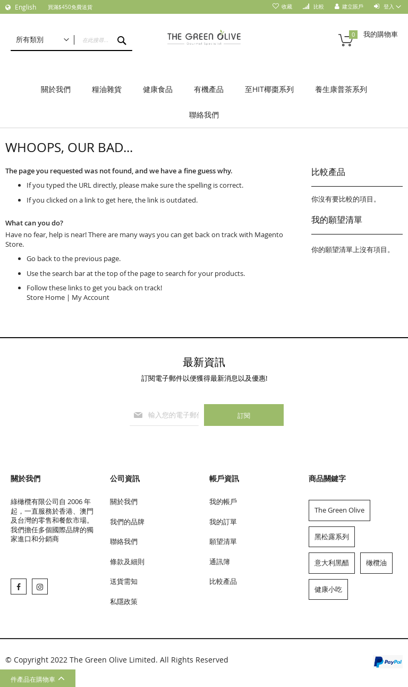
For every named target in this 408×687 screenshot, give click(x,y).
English (24, 7)
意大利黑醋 (331, 562)
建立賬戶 (352, 6)
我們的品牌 (127, 521)
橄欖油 (376, 562)
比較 (318, 6)
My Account (90, 297)
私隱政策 (124, 601)
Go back (39, 258)
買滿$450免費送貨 (70, 7)
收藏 (287, 6)
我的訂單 (223, 521)
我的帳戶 (223, 501)
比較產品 (223, 581)
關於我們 (124, 501)
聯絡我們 (124, 541)
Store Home (46, 297)
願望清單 (223, 541)
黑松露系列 (331, 536)
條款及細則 (127, 561)
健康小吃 (328, 589)
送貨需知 (124, 581)
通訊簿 (219, 561)
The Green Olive (339, 510)
